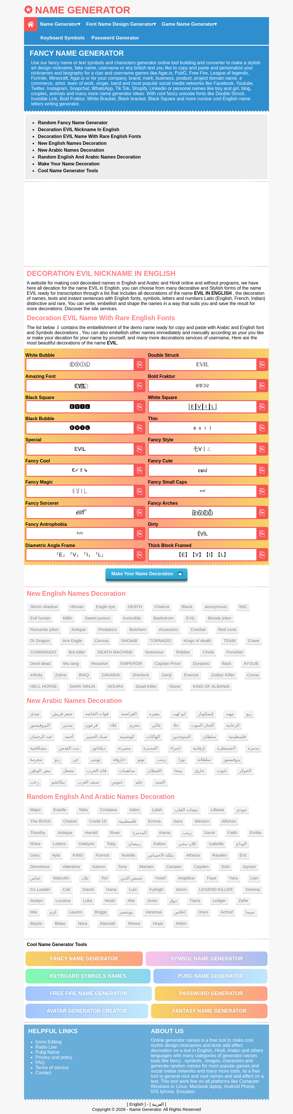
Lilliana (217, 809)
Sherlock (140, 674)
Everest (191, 674)
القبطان (154, 770)
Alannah (108, 923)
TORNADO (160, 640)
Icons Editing (48, 1041)
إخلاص (180, 911)
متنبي (67, 725)
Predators (107, 629)
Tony (122, 866)
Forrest (102, 855)
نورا (182, 759)
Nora (83, 923)
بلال (85, 877)
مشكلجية (38, 748)
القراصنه (129, 713)
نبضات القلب (186, 809)
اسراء (175, 748)
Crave (253, 640)
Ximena (252, 889)
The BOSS (40, 821)
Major (35, 809)
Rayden (219, 855)
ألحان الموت (202, 725)
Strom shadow (44, 606)
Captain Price (167, 663)
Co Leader (40, 889)
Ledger (219, 900)
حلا (176, 725)
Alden (181, 923)
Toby (111, 843)
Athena (193, 855)
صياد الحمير (96, 736)
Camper (173, 866)
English (136, 1104)
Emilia (256, 832)
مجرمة (36, 759)
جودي (241, 809)
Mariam (146, 866)
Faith (232, 832)
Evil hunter (40, 618)
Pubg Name (47, 1052)
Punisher (234, 652)
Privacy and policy (53, 1057)
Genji (166, 674)
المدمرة (150, 748)
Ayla (56, 855)
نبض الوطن (40, 770)
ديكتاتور (99, 748)
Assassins (168, 629)
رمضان (134, 843)
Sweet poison (97, 618)
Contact (43, 1072)
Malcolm (61, 877)
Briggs (101, 911)
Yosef (160, 877)
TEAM (229, 640)
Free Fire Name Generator (88, 993)
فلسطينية (237, 736)
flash (226, 663)
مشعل (68, 770)
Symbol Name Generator (207, 958)
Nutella (128, 855)
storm (181, 889)
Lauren (75, 911)
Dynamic (201, 663)
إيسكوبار (205, 713)
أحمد (69, 736)
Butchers (137, 629)
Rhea (35, 843)
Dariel (88, 889)
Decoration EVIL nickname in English (78, 129)
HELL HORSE (43, 686)
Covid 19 (97, 821)
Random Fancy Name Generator (73, 122)
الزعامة (232, 725)
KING (78, 855)
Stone (174, 686)
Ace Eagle (72, 640)
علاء (113, 725)
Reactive (99, 663)
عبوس (117, 782)
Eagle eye (105, 606)
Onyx (203, 911)
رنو (57, 759)
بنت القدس (69, 748)
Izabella (216, 843)
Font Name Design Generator (119, 24)
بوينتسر (126, 911)
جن (75, 759)
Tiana (194, 900)
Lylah (157, 809)
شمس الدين (131, 877)
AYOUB (250, 663)
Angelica (186, 877)
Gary (34, 855)
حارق (199, 770)
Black (187, 606)
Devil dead (40, 663)
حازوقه (119, 759)
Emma (154, 821)
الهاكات (153, 736)
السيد (160, 782)
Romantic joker (44, 629)
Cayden (201, 866)
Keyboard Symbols (63, 38)
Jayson (249, 866)
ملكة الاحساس (161, 855)
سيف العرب (88, 782)
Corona (101, 640)
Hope (158, 923)
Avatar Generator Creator (87, 1011)
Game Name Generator (188, 24)
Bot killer (77, 652)
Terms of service (52, 1067)
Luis (133, 889)
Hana (111, 889)
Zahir (243, 900)
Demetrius (40, 866)
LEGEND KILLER (216, 889)
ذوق (173, 900)
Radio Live (46, 1047)
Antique (78, 629)
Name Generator (82, 9)
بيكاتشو (58, 782)
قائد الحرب (96, 770)
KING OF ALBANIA (211, 686)
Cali (66, 889)
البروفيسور (40, 725)
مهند (230, 713)
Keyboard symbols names (88, 976)
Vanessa (153, 911)
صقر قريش (62, 713)
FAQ (40, 1062)
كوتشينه (127, 736)
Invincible (132, 618)
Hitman (77, 606)
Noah (110, 900)
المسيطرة (226, 748)
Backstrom (163, 618)
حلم (139, 782)
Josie (152, 900)
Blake (60, 923)
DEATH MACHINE (115, 652)
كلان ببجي (187, 843)
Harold (91, 832)
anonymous (216, 606)
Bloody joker (219, 618)
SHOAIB (129, 640)
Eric (243, 855)
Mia (33, 911)
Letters (59, 843)
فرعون (91, 725)
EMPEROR (131, 663)
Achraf (227, 911)
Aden (134, 809)
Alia (130, 900)
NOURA (115, 686)
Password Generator (115, 38)
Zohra (60, 674)
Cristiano (108, 809)
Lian (254, 877)
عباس (35, 877)
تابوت (222, 770)
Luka (87, 900)
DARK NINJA (82, 686)
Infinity (36, 674)
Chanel (70, 821)
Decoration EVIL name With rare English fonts (89, 136)
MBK (67, 618)
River (115, 832)
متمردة (124, 748)
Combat (198, 629)
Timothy (37, 832)
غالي (156, 725)
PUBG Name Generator (210, 976)
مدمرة (253, 748)
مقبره (154, 713)
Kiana (164, 832)
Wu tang (71, 663)
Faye (211, 877)
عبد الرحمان (41, 736)
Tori (104, 877)
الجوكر (245, 770)
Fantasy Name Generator (209, 1011)
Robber (183, 652)
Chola (208, 652)
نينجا (178, 770)
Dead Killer (146, 686)
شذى (34, 713)
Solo (225, 866)
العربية (158, 1104)
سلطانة (204, 759)
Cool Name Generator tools (68, 170)
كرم (53, 911)
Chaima (162, 606)
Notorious (154, 652)
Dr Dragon (40, 640)
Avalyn (36, 900)
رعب (34, 782)
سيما (250, 911)
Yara (233, 877)
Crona (253, 674)
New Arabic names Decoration (71, 150)
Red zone (227, 629)
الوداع (241, 843)
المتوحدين (182, 736)
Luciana (63, 900)
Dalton (159, 843)
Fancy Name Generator (84, 958)
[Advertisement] (146, 224)
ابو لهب (179, 713)
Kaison (98, 866)
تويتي (95, 759)
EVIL (190, 618)
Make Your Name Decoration (69, 163)
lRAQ (84, 674)
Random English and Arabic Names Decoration (89, 157)
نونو (141, 759)
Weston (202, 821)
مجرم (135, 725)
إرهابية (199, 748)
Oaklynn (86, 843)
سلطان (209, 736)
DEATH (135, 606)
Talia (83, 809)
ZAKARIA (111, 674)
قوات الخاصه (96, 713)
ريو (249, 713)
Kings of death (197, 640)
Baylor (36, 923)
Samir (209, 832)
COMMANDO (43, 652)
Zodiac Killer (223, 674)
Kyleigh (156, 889)
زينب (161, 759)
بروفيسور (231, 759)
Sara (177, 821)
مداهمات (127, 770)
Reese (134, 923)
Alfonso (229, 821)
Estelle (60, 809)
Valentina (71, 866)
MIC (243, 606)
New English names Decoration (72, 143)
